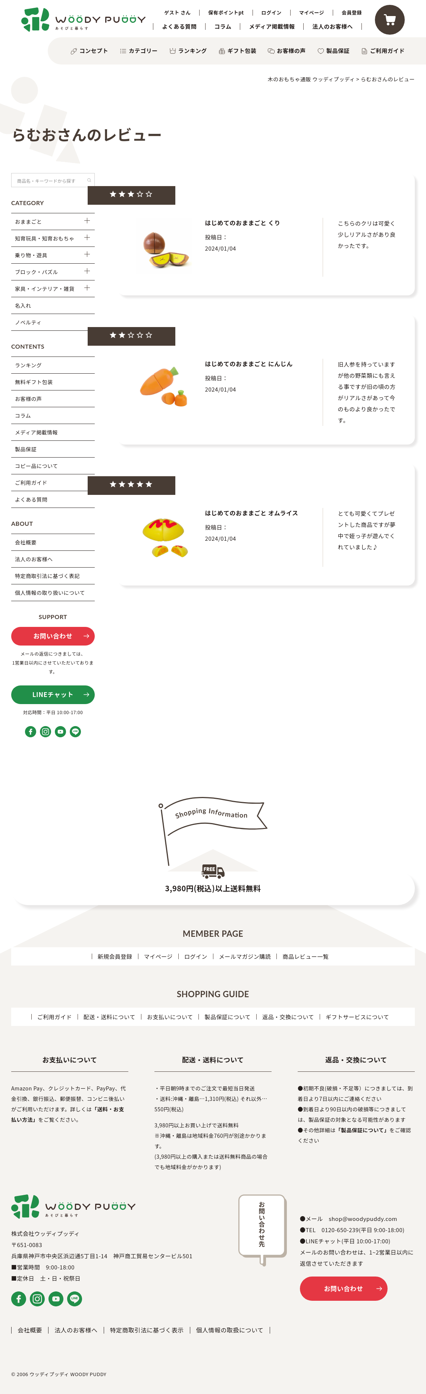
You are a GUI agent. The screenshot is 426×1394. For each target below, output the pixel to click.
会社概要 (26, 542)
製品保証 (338, 50)
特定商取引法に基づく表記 (47, 576)
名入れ (23, 305)
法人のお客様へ (332, 26)
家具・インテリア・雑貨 (45, 288)
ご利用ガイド (387, 50)
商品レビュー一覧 (305, 956)
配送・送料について (109, 1017)
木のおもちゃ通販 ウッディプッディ (311, 79)
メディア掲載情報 (272, 26)
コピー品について (36, 466)
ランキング (192, 50)
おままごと (28, 221)
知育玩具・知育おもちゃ (45, 238)
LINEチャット (52, 694)
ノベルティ (28, 322)
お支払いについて (170, 1017)
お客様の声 (291, 50)
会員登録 (352, 13)
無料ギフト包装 (34, 382)
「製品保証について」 (362, 1130)
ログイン (271, 13)
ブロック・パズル (36, 272)
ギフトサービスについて (357, 1017)
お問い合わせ (52, 635)
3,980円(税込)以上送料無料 (213, 888)
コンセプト (94, 50)
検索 (89, 180)
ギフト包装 (242, 50)
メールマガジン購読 (245, 956)
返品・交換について (288, 1017)
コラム (222, 26)
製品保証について (227, 1017)
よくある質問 (179, 26)
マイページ (311, 13)
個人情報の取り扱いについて (50, 592)
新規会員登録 (115, 956)
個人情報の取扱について (230, 1329)
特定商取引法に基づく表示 (147, 1329)
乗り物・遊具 (31, 255)
